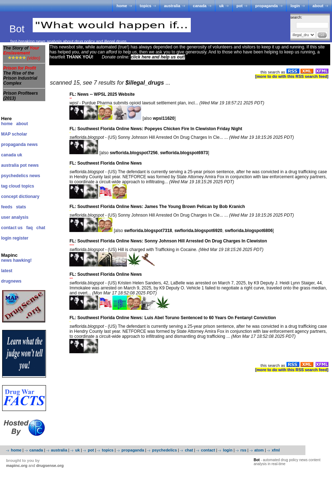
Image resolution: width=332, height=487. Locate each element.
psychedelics (164, 450)
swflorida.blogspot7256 (133, 152)
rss (243, 450)
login (295, 6)
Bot (18, 28)
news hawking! (16, 260)
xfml (276, 450)
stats (21, 206)
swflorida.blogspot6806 (248, 230)
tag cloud (10, 186)
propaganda (266, 6)
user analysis (14, 217)
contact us (12, 227)
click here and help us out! (158, 57)
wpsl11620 (163, 118)
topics (145, 6)
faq (29, 227)
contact (208, 450)
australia (172, 6)
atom (259, 450)
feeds (6, 206)
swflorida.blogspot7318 (148, 230)
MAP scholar (14, 134)
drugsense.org (50, 465)
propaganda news (19, 144)
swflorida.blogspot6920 (198, 230)
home (121, 6)
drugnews (11, 281)
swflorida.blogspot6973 (184, 152)
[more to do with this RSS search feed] (291, 76)
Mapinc (9, 255)
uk (221, 6)
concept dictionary (20, 196)
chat (40, 227)
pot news (29, 165)
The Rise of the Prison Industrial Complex (20, 78)
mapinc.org (16, 465)
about (318, 6)
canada (200, 6)
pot (239, 6)
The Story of (21, 51)
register (20, 238)
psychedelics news (20, 175)
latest (6, 270)
